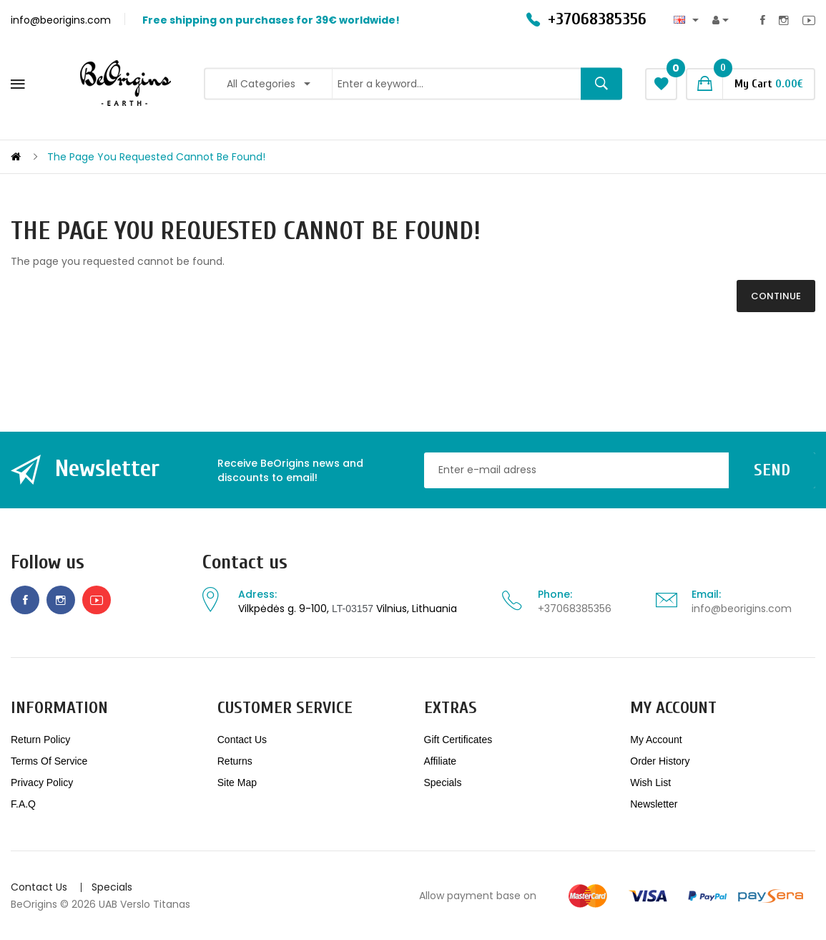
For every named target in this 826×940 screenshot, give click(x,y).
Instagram (784, 20)
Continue (776, 296)
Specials (443, 782)
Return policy (40, 739)
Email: (706, 594)
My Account (656, 739)
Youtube (808, 20)
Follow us (47, 562)
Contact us (244, 562)
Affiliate (440, 761)
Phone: (555, 594)
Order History (659, 761)
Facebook (762, 20)
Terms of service (49, 761)
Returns (234, 761)
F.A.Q (23, 804)
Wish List (650, 782)
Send (772, 470)
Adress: (257, 594)
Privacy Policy (42, 782)
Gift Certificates (458, 739)
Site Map (237, 782)
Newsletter (653, 804)
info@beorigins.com (742, 608)
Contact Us (242, 739)
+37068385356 (574, 608)
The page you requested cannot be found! (156, 157)
